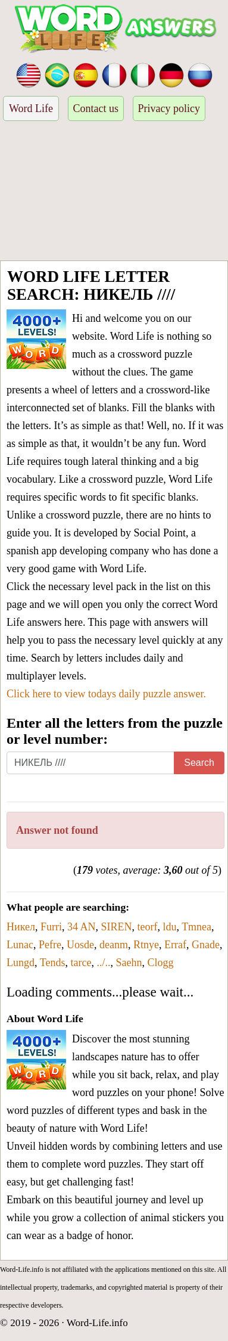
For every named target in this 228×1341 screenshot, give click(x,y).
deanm (113, 945)
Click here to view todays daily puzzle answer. (106, 694)
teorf (147, 927)
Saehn (128, 962)
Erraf (175, 945)
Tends (52, 962)
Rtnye (146, 945)
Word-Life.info (97, 1322)
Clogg (160, 962)
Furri (51, 927)
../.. (103, 962)
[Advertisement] (114, 192)
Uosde (80, 945)
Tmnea (196, 927)
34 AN (81, 927)
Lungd (21, 962)
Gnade (206, 945)
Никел (21, 927)
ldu (169, 927)
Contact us (96, 108)
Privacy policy (169, 108)
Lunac (20, 945)
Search (199, 763)
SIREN (116, 927)
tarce (80, 962)
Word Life (31, 108)
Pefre (50, 945)
